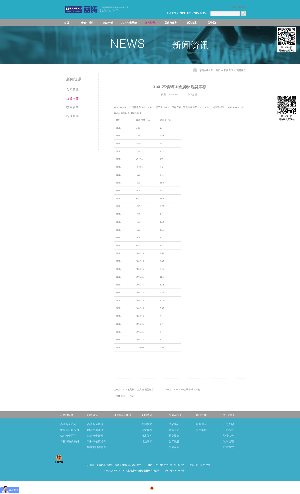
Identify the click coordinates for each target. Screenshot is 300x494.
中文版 (232, 6)
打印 (132, 396)
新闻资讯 (228, 70)
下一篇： (182, 389)
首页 (66, 22)
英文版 (241, 6)
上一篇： (134, 389)
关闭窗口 (120, 396)
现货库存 (241, 70)
